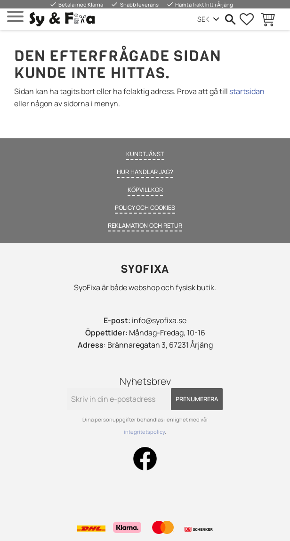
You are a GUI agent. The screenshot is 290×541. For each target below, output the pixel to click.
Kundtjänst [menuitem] (145, 154)
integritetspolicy (144, 431)
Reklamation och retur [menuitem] (145, 225)
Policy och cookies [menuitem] (145, 207)
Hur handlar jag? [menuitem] (145, 171)
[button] (15, 16)
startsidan (247, 91)
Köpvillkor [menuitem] (145, 189)
